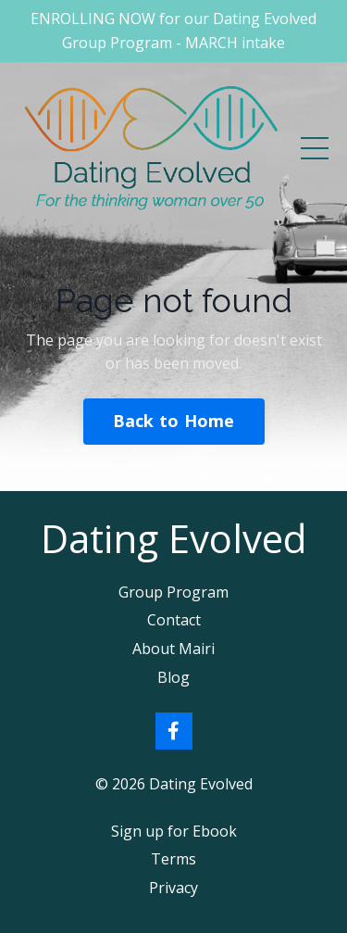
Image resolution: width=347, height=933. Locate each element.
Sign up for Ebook (174, 831)
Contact (174, 620)
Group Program (173, 592)
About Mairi (173, 648)
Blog (173, 677)
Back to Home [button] (174, 421)
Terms (173, 859)
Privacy (173, 887)
